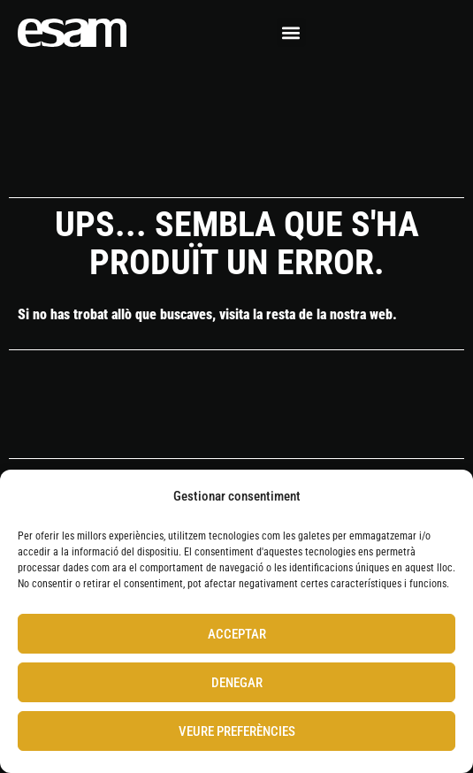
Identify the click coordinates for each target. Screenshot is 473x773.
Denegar (237, 683)
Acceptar (237, 634)
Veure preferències (237, 731)
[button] (291, 32)
